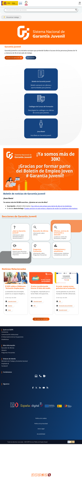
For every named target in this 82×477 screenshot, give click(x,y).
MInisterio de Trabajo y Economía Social (13, 361)
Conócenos (4, 332)
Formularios (31, 58)
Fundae (3, 366)
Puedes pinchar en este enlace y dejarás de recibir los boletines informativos (50, 208)
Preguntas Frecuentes (8, 352)
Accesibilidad (41, 434)
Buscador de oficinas (7, 348)
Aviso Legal (41, 429)
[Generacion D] (41, 404)
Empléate (4, 363)
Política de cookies (41, 418)
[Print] (49, 475)
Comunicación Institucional (9, 334)
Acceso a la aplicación (13, 58)
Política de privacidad (41, 423)
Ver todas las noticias (41, 319)
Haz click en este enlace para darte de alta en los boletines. (51, 206)
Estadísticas (5, 339)
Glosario (4, 350)
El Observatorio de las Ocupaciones (12, 337)
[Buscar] (41, 10)
